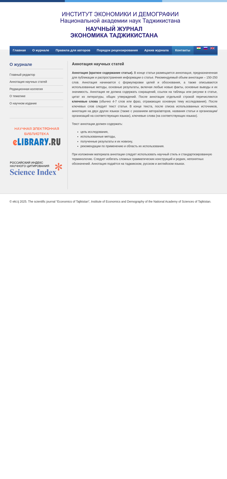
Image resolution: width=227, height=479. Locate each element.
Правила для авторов (73, 50)
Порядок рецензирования (117, 50)
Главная (19, 50)
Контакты (182, 50)
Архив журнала (156, 50)
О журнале (40, 50)
